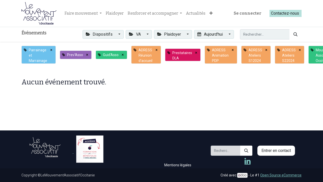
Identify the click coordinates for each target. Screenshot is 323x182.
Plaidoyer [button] (169, 34)
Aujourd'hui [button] (210, 34)
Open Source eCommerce (281, 175)
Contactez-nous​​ (285, 13)
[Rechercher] (295, 34)
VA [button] (135, 34)
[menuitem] (115, 13)
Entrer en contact (276, 150)
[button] (211, 13)
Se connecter (247, 13)
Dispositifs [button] (100, 34)
